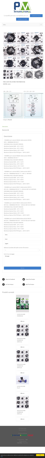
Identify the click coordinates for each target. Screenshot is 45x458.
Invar (27, 439)
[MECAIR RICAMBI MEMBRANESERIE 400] (22, 356)
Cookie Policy (19, 442)
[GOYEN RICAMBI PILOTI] (22, 380)
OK (40, 455)
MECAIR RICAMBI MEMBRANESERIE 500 (21, 412)
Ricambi (10, 119)
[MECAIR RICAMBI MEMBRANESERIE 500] (22, 402)
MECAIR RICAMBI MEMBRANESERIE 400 (21, 366)
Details (23, 321)
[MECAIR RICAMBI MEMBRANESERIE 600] (22, 330)
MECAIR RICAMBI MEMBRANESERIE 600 (21, 340)
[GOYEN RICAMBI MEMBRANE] (22, 303)
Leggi (2, 456)
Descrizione (5, 126)
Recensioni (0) (5, 130)
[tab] (22, 126)
